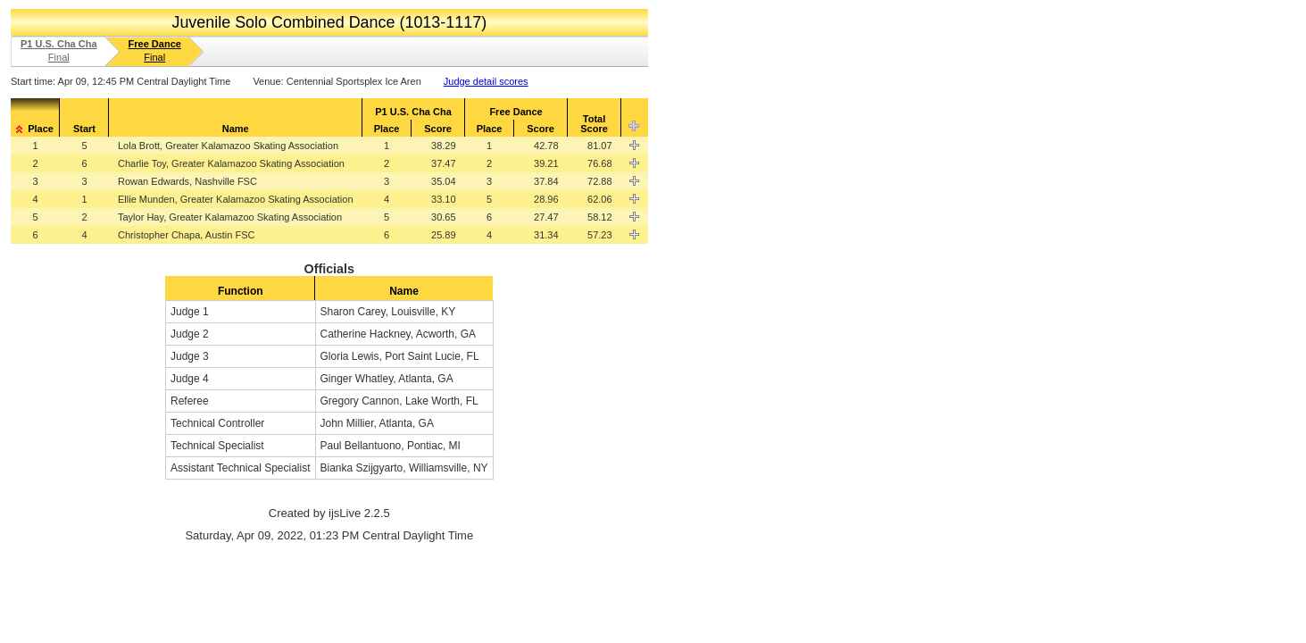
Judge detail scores (486, 81)
